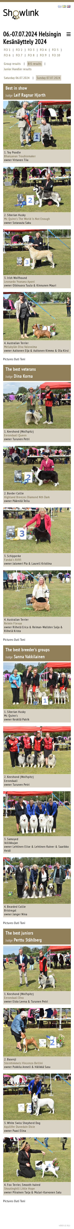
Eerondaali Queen (15, 435)
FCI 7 (19, 55)
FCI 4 (43, 50)
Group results (12, 64)
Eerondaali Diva (14, 998)
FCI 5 (55, 50)
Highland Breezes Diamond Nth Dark (27, 497)
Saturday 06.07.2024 (17, 78)
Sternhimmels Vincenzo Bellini (23, 1063)
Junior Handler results (18, 69)
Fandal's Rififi (12, 560)
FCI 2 (19, 50)
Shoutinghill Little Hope (19, 1188)
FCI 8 (31, 55)
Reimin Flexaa (13, 623)
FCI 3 (31, 50)
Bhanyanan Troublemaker (20, 156)
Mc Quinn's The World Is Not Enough (27, 219)
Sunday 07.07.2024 (48, 78)
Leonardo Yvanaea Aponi (19, 281)
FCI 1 (7, 50)
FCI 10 (56, 55)
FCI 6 (7, 55)
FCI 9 (43, 55)
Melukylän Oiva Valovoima (20, 347)
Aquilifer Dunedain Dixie (19, 1127)
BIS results (34, 64)
